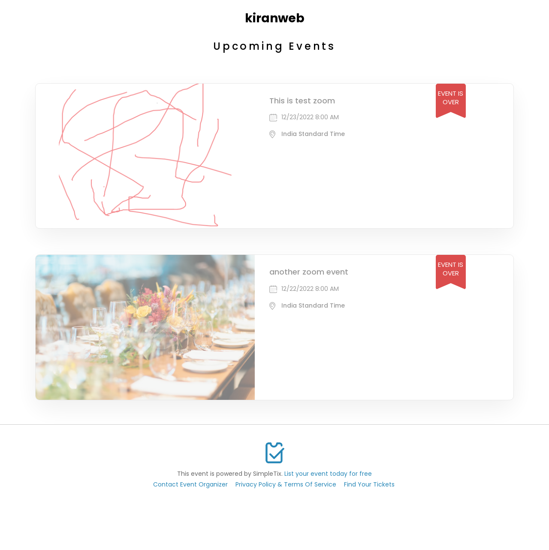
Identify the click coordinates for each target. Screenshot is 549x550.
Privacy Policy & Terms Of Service (285, 484)
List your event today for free (328, 473)
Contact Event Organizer (190, 484)
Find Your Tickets (369, 484)
